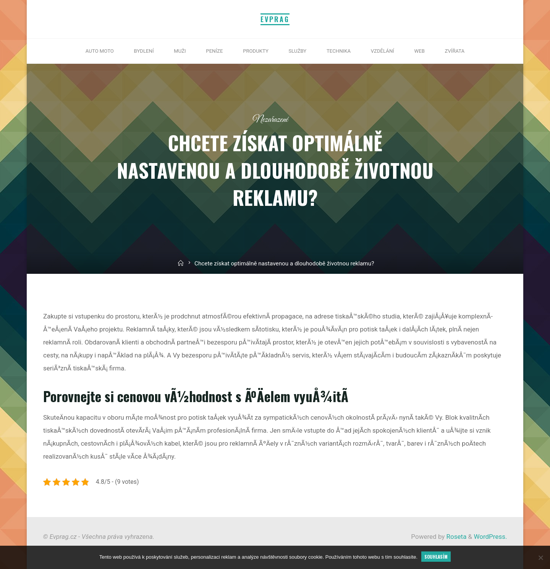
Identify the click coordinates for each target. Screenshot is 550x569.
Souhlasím (436, 556)
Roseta (455, 536)
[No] (540, 557)
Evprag (275, 19)
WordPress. (490, 536)
